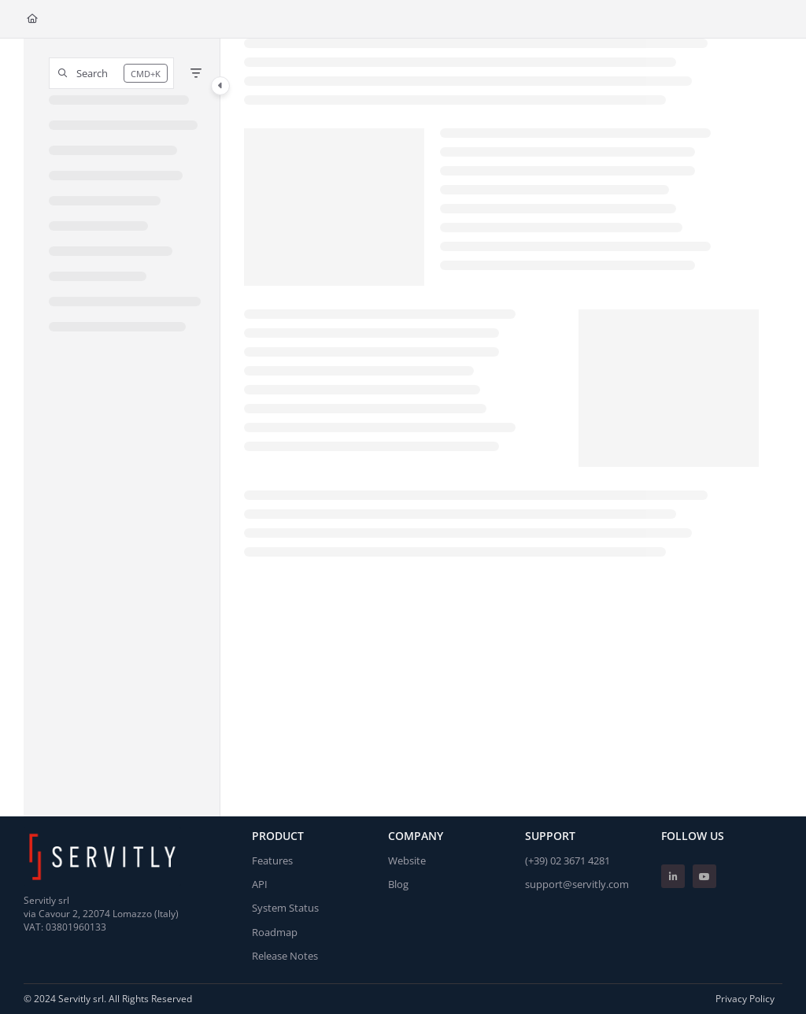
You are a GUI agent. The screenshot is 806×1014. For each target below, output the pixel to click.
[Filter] (196, 73)
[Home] (32, 19)
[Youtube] (704, 876)
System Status (285, 908)
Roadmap (275, 932)
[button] (111, 73)
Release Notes (285, 956)
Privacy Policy (745, 998)
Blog (398, 884)
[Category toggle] (220, 85)
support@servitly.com (577, 884)
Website (407, 860)
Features (272, 860)
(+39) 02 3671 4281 (567, 860)
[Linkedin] (673, 876)
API (260, 884)
